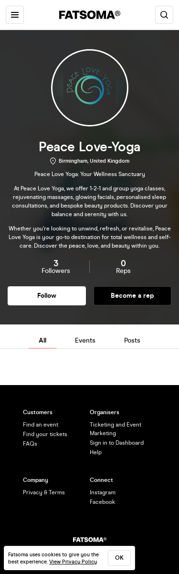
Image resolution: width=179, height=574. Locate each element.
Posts (132, 340)
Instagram (103, 492)
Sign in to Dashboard (117, 442)
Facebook (102, 502)
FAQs (30, 443)
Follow (46, 296)
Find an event (40, 424)
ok (119, 557)
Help (96, 452)
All (42, 340)
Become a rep (132, 296)
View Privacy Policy (73, 562)
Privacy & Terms (44, 492)
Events (85, 340)
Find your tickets (45, 434)
